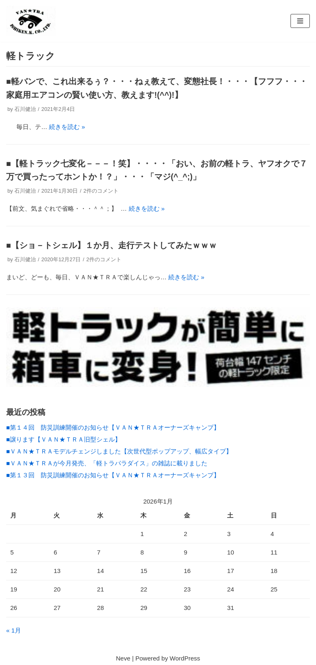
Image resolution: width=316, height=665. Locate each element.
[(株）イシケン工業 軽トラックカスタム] (31, 21)
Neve (123, 658)
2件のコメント (101, 191)
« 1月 (13, 630)
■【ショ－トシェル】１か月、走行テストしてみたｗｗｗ (111, 245)
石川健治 (25, 109)
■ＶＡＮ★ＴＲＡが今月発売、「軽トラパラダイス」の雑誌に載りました (106, 463)
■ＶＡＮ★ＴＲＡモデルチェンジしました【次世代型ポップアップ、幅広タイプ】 (122, 451)
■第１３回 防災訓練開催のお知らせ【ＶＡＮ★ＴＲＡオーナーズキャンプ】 (113, 475)
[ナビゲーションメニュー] (300, 21)
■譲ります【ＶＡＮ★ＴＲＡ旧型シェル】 (63, 439)
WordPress (185, 658)
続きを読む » (67, 126)
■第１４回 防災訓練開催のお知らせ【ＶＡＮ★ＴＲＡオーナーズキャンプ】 (113, 427)
